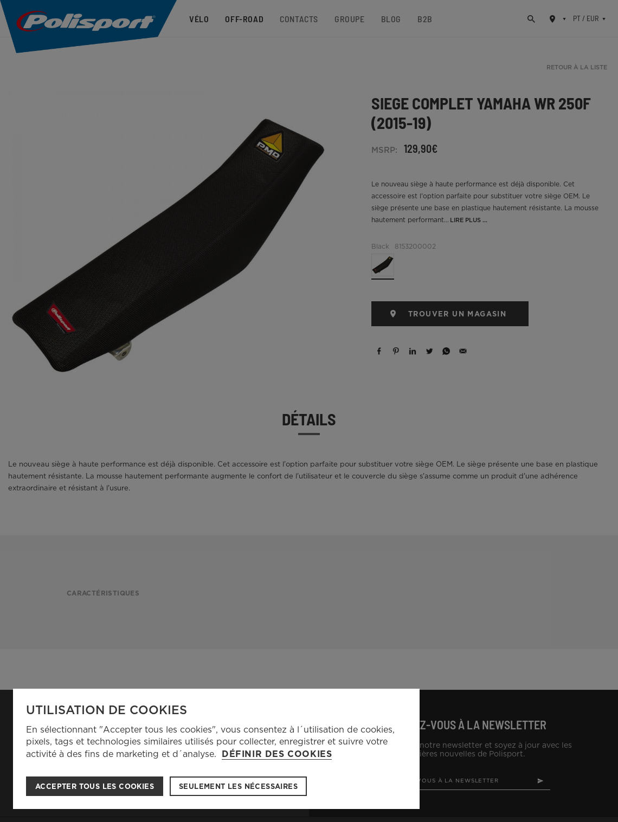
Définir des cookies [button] (277, 754)
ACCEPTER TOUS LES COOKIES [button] (94, 786)
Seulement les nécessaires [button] (238, 786)
